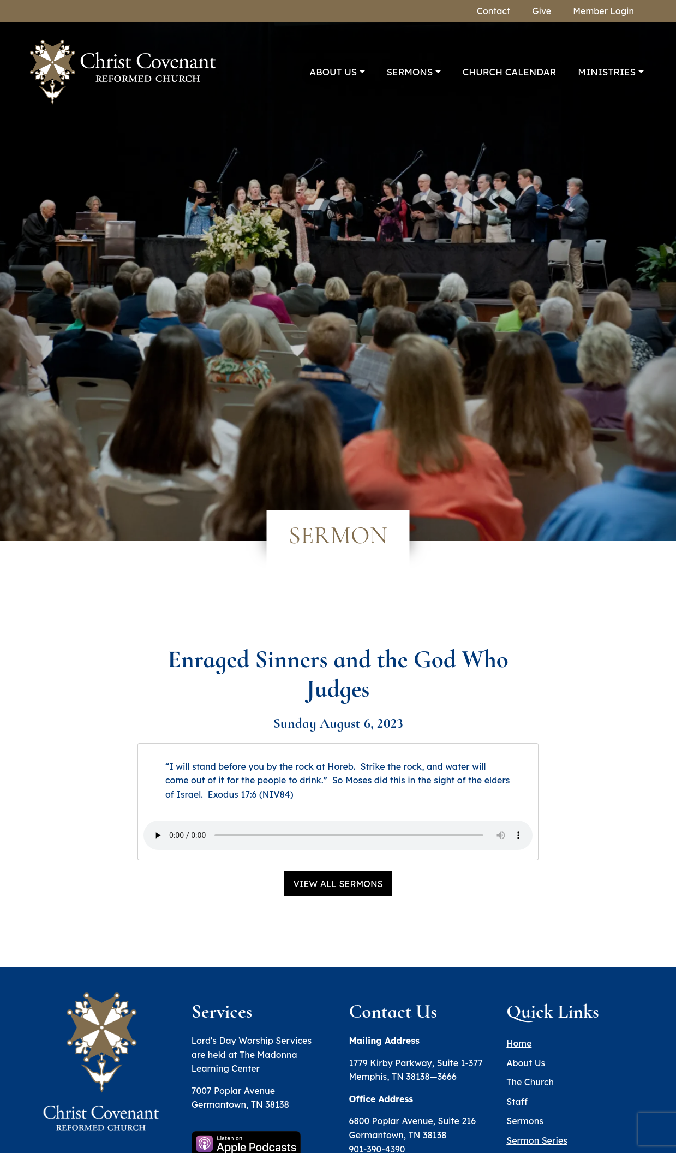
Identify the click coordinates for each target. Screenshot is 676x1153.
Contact (493, 10)
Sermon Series (536, 1140)
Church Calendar (510, 72)
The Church (530, 1082)
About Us (333, 72)
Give (541, 10)
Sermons (410, 72)
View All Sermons (337, 883)
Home (518, 1043)
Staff (517, 1101)
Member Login (603, 10)
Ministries (607, 72)
